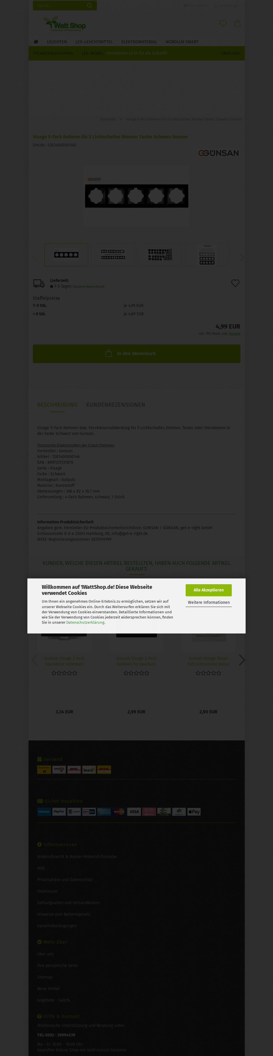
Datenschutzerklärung (85, 622)
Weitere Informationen (209, 602)
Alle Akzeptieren (209, 590)
